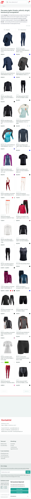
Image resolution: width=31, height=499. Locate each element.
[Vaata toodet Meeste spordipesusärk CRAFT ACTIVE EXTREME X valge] (8, 230)
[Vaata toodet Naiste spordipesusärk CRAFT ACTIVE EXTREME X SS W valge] (8, 347)
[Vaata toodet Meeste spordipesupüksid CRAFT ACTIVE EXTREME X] (8, 254)
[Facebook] (2, 487)
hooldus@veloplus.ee (18, 431)
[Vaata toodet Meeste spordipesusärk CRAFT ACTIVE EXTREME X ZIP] (8, 111)
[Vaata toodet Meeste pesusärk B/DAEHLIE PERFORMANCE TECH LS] (8, 135)
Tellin (28, 472)
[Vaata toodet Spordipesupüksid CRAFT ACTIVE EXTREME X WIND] (23, 86)
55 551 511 (7, 428)
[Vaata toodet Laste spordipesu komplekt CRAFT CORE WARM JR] (8, 277)
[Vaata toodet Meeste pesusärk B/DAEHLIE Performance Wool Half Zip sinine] (8, 39)
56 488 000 (7, 429)
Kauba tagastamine (5, 457)
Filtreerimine (23, 30)
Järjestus (8, 30)
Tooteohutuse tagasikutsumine (14, 448)
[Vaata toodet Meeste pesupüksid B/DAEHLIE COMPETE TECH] (23, 184)
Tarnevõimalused (4, 455)
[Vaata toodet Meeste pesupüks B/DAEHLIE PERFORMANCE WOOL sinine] (23, 39)
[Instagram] (5, 487)
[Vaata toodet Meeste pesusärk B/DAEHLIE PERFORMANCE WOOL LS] (8, 64)
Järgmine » (26, 391)
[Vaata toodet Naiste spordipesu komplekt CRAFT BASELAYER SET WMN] (8, 323)
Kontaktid (13, 444)
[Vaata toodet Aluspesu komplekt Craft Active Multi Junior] (8, 300)
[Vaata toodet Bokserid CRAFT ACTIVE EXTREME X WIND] (23, 300)
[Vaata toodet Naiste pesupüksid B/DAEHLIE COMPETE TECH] (8, 207)
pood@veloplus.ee (15, 429)
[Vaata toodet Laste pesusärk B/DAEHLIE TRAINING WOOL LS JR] (23, 323)
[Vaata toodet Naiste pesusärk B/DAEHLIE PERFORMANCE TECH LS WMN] (23, 111)
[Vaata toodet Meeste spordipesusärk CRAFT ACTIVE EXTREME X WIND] (8, 86)
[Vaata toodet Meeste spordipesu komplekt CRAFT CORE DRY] (23, 277)
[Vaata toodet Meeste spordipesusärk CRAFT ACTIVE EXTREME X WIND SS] (23, 159)
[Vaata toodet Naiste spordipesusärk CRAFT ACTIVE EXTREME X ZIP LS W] (8, 159)
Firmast (12, 445)
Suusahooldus (4, 445)
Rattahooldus (4, 444)
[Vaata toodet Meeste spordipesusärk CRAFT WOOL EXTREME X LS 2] (23, 135)
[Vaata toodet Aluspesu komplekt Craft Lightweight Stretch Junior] (23, 207)
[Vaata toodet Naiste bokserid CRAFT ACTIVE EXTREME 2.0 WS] (23, 371)
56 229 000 (10, 431)
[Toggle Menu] (3, 2)
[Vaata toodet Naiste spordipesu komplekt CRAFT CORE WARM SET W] (8, 184)
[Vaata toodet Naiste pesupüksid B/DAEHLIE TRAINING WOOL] (8, 371)
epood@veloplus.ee (14, 428)
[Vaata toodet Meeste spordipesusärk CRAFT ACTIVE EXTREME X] (23, 230)
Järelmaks (3, 458)
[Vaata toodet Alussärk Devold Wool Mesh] (23, 254)
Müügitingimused (4, 453)
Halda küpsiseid (4, 497)
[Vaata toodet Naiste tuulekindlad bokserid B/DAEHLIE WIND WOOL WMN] (23, 347)
